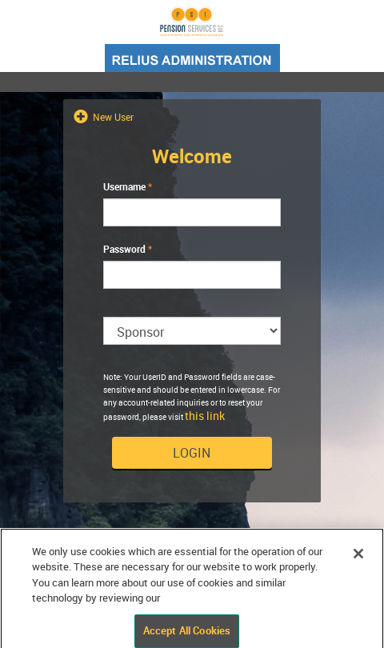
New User (112, 116)
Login (191, 453)
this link (205, 415)
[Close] (358, 559)
